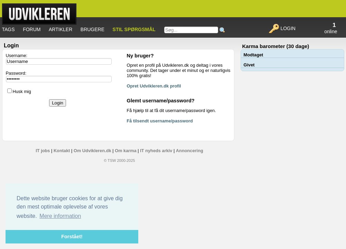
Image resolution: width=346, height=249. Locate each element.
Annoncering (189, 150)
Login (282, 28)
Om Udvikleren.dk (92, 150)
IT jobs (43, 150)
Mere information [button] (60, 216)
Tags (8, 29)
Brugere (92, 29)
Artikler (60, 29)
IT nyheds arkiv (156, 150)
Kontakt (62, 150)
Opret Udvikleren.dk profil (154, 86)
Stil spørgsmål (134, 29)
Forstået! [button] (72, 236)
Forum (31, 29)
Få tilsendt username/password (160, 120)
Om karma (126, 150)
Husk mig (22, 91)
